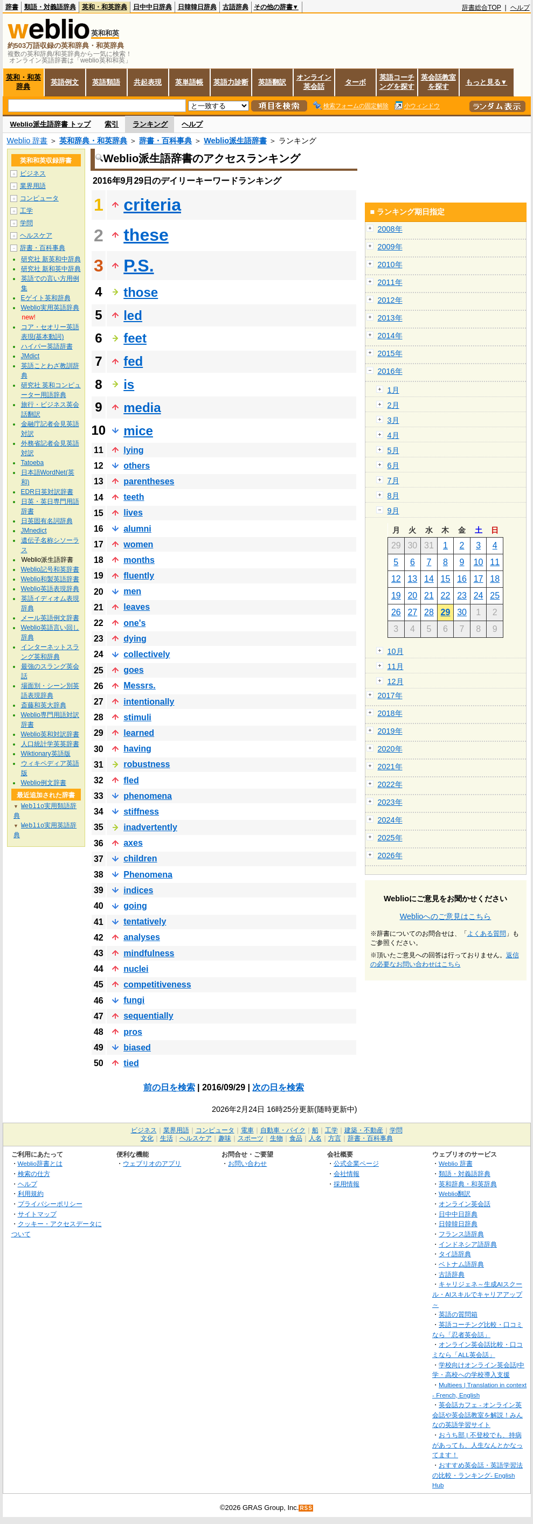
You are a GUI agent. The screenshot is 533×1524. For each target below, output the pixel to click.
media (142, 407)
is (128, 384)
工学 (26, 210)
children (140, 858)
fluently (138, 575)
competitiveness (157, 984)
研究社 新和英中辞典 (51, 269)
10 (478, 562)
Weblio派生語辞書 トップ (50, 124)
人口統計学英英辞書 (50, 744)
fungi (133, 1000)
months (139, 560)
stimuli (137, 717)
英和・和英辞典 (104, 7)
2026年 (390, 855)
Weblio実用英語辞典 (50, 307)
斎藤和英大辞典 (43, 705)
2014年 (390, 335)
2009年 (390, 246)
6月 (393, 465)
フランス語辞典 (461, 1233)
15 (446, 578)
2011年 (390, 282)
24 (478, 595)
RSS (306, 1508)
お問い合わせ (247, 1163)
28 (429, 612)
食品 (295, 1138)
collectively (146, 654)
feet (135, 338)
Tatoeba (32, 463)
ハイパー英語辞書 (47, 346)
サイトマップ (37, 1213)
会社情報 (346, 1173)
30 (462, 612)
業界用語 (33, 186)
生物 (276, 1138)
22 (446, 595)
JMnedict (34, 530)
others (136, 465)
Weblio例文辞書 (43, 783)
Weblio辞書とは (40, 1163)
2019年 (390, 731)
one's (134, 623)
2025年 (390, 837)
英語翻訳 (272, 82)
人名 (315, 1138)
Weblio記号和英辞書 (50, 569)
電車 (247, 1130)
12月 (395, 681)
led (132, 315)
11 (495, 562)
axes (133, 842)
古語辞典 (235, 7)
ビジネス (33, 173)
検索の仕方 (34, 1173)
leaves (136, 606)
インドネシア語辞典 (468, 1244)
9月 (393, 510)
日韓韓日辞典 (197, 7)
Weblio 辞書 (27, 140)
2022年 (390, 784)
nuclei (135, 968)
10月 (395, 651)
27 (412, 612)
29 (446, 612)
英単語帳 (189, 82)
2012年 (390, 300)
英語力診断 (230, 82)
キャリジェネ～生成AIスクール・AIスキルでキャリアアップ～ (477, 1294)
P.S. (138, 265)
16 (462, 578)
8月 (393, 495)
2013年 (390, 318)
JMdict (30, 356)
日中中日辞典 (152, 7)
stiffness (141, 811)
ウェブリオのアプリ (152, 1163)
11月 (395, 666)
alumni (137, 528)
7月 (393, 480)
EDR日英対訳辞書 (47, 492)
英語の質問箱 (458, 1314)
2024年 (390, 820)
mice (138, 430)
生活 (166, 1138)
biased (137, 1047)
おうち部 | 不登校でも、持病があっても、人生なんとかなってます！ (477, 1444)
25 (495, 595)
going (135, 905)
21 (429, 595)
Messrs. (139, 685)
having (137, 748)
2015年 (390, 353)
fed (133, 361)
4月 (393, 435)
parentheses (148, 481)
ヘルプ (520, 7)
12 (396, 578)
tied (131, 1063)
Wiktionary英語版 (46, 753)
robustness (146, 764)
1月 (393, 390)
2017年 (390, 695)
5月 (393, 450)
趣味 (224, 1138)
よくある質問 (486, 933)
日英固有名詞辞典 (47, 521)
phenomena (147, 796)
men (132, 591)
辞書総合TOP (481, 7)
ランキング (150, 124)
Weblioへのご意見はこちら (446, 916)
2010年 (390, 264)
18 (495, 578)
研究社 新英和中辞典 (51, 259)
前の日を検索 (169, 1087)
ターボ (355, 82)
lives (133, 512)
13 (412, 578)
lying (133, 450)
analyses (141, 937)
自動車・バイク (283, 1130)
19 (396, 595)
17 (478, 578)
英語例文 (65, 82)
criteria (152, 204)
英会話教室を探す (438, 82)
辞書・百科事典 (165, 140)
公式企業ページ (356, 1163)
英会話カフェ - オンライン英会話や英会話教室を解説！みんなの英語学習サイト (477, 1414)
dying (135, 638)
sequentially (148, 1015)
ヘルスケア (36, 235)
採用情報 (346, 1183)
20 (412, 595)
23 (462, 595)
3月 (393, 420)
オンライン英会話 (313, 82)
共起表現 (148, 82)
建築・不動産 (363, 1130)
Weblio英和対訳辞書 (50, 734)
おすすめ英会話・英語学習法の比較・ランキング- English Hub (477, 1475)
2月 (393, 405)
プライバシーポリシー (50, 1203)
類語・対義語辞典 (50, 7)
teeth (133, 497)
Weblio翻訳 (454, 1193)
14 (429, 578)
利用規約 (31, 1193)
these (146, 235)
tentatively (144, 921)
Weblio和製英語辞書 (50, 579)
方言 (334, 1138)
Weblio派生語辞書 (235, 140)
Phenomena (147, 874)
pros (132, 1031)
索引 (112, 124)
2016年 (390, 371)
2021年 (390, 766)
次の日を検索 (278, 1087)
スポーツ (251, 1138)
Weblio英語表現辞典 (50, 589)
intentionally (148, 701)
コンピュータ (39, 198)
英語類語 (106, 82)
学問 (26, 223)
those (140, 292)
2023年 (390, 802)
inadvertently (150, 827)
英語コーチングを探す (396, 82)
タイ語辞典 (455, 1253)
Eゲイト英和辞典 (46, 298)
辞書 (11, 7)
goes (133, 669)
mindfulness (148, 953)
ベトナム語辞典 (461, 1264)
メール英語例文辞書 (50, 618)
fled (131, 780)
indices (138, 890)
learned (138, 732)
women (138, 544)
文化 (147, 1138)
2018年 (390, 713)
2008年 (390, 229)
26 (396, 612)
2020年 (390, 748)
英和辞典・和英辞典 (93, 140)
